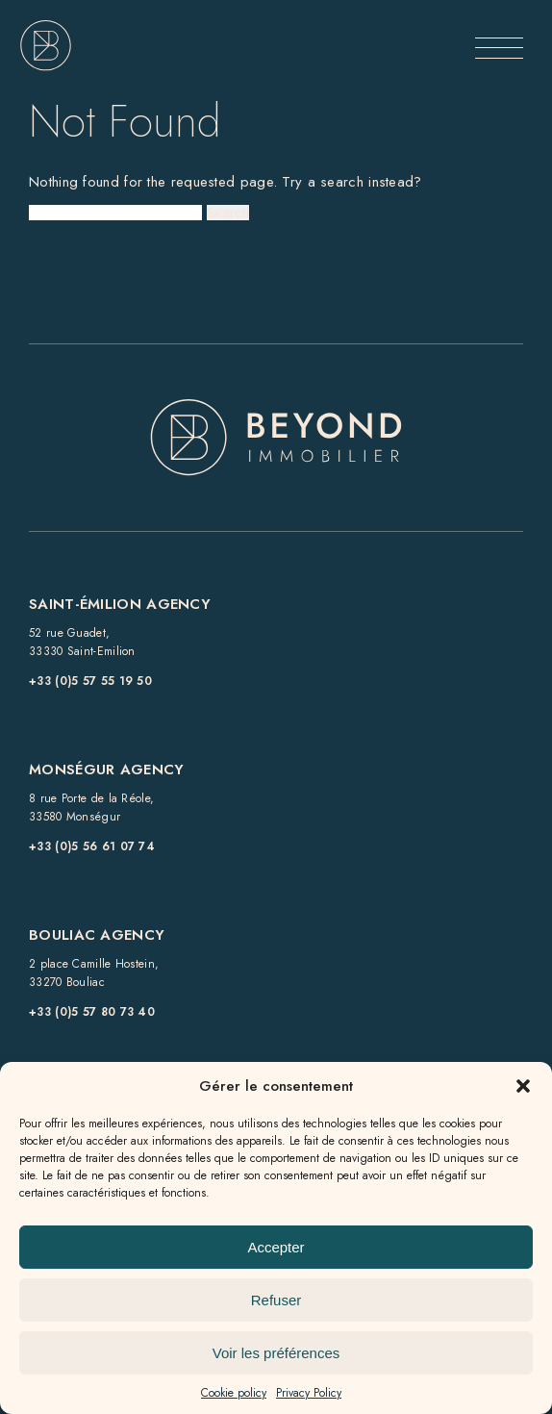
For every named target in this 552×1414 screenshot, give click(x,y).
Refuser (276, 1300)
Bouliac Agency (96, 935)
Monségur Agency (107, 769)
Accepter (275, 1247)
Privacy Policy (308, 1392)
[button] (523, 1086)
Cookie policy (233, 1392)
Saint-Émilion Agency (120, 604)
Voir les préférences (276, 1353)
